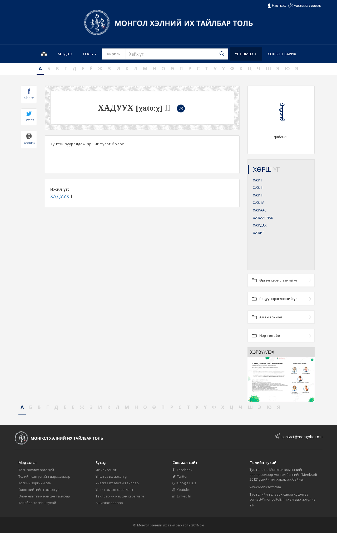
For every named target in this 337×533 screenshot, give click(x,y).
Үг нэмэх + (246, 53)
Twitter (180, 476)
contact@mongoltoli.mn (302, 436)
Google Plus (184, 483)
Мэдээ (65, 53)
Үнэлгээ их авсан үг (112, 476)
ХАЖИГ (258, 232)
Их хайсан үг (106, 469)
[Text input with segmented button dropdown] (177, 54)
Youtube (181, 489)
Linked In (181, 496)
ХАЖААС (259, 210)
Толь (89, 53)
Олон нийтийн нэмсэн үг (38, 489)
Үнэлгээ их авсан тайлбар (117, 483)
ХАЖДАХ (260, 225)
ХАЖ (257, 180)
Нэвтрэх (276, 5)
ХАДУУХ (59, 196)
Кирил (116, 53)
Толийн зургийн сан (34, 483)
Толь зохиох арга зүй (36, 469)
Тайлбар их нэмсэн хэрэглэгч (120, 496)
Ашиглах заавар (304, 5)
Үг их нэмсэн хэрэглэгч (114, 489)
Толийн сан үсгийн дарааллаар (44, 476)
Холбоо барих (281, 53)
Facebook (182, 469)
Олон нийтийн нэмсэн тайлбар (44, 496)
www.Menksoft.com (265, 487)
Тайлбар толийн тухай (37, 502)
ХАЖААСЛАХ (263, 217)
